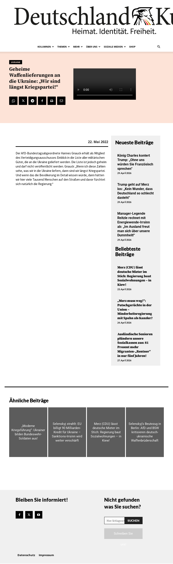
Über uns (93, 46)
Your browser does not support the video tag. (104, 84)
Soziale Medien (115, 46)
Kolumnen (46, 46)
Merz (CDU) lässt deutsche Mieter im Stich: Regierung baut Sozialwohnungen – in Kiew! (134, 276)
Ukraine (15, 62)
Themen (63, 46)
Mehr (78, 46)
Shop (132, 46)
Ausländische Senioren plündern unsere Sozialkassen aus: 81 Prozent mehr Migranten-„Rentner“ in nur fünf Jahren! (135, 345)
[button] (159, 46)
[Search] (133, 520)
